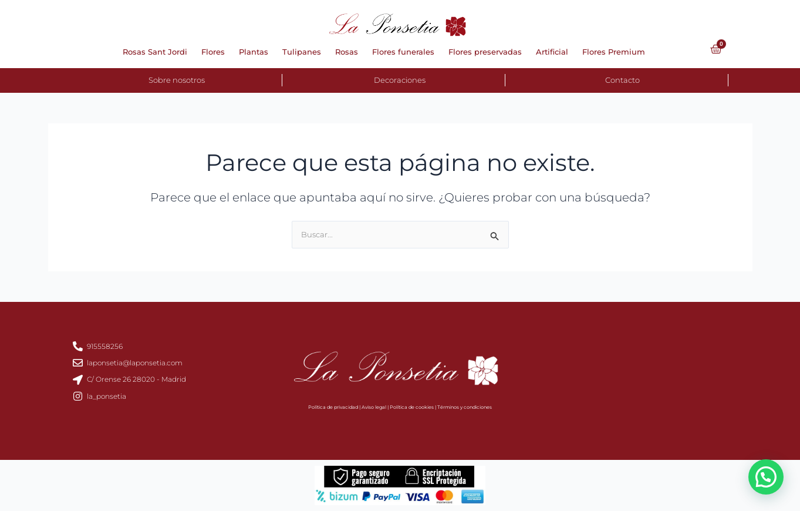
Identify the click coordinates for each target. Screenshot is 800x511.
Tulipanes (301, 51)
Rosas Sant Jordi (155, 51)
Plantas (253, 51)
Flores (213, 51)
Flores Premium (613, 51)
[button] (766, 477)
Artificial (552, 51)
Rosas (346, 51)
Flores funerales (403, 51)
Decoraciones (400, 80)
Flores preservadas (485, 51)
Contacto (622, 80)
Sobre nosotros (176, 80)
